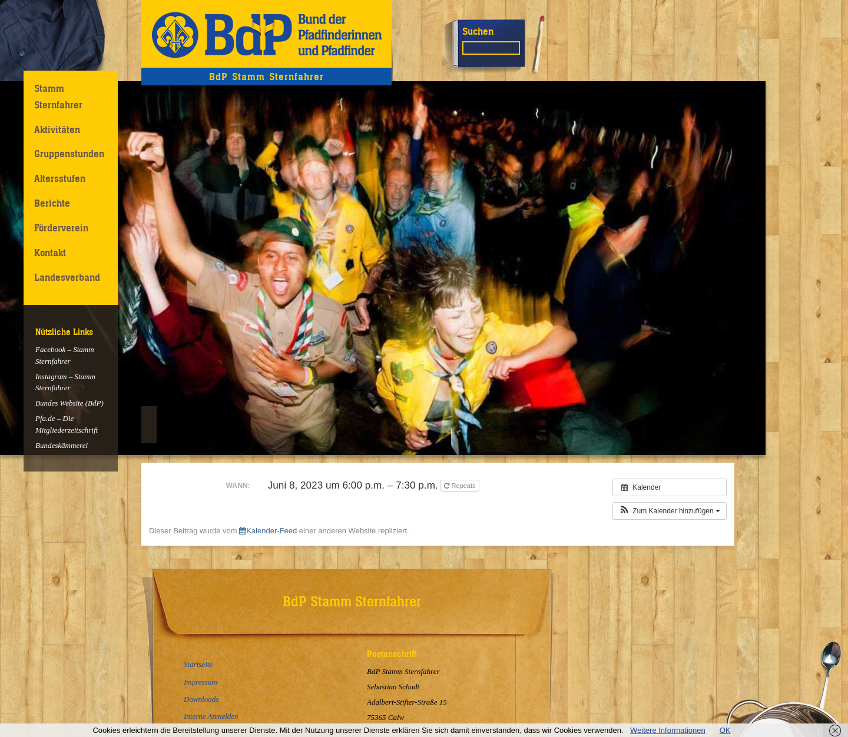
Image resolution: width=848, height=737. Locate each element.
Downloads (201, 699)
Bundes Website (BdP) (69, 403)
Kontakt (50, 252)
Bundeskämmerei (61, 445)
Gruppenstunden (69, 154)
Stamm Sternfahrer (58, 96)
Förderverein (61, 228)
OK (725, 730)
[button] (669, 511)
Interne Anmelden (211, 716)
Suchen (477, 31)
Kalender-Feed (268, 530)
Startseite (198, 664)
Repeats (460, 485)
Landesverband (67, 277)
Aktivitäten (57, 129)
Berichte (52, 203)
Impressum (200, 682)
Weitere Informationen (667, 730)
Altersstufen (59, 178)
